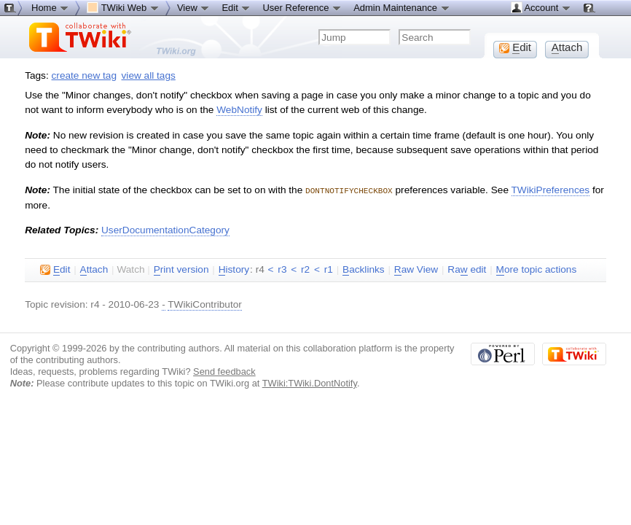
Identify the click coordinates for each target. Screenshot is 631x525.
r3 (282, 268)
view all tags (149, 75)
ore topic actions (536, 269)
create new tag (84, 75)
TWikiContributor (205, 303)
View (194, 7)
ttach (94, 269)
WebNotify (239, 109)
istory (234, 269)
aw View (416, 269)
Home (50, 7)
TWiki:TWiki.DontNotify (309, 382)
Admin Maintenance (401, 7)
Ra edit (466, 269)
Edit (236, 7)
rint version (181, 269)
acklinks (363, 269)
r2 (305, 268)
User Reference (302, 7)
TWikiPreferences (551, 189)
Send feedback (224, 370)
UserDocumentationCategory (165, 229)
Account (541, 7)
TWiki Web (123, 7)
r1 (328, 268)
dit (55, 269)
